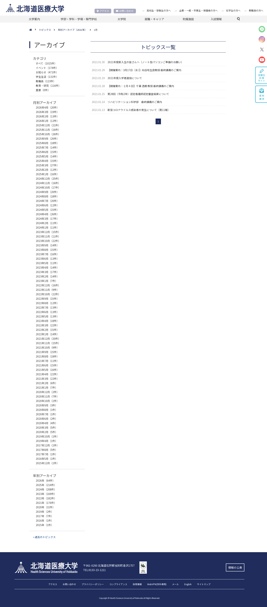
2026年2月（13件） (47, 116)
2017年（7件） (45, 516)
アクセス (103, 11)
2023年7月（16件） (47, 254)
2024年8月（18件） (47, 196)
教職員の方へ (256, 10)
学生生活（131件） (47, 77)
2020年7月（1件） (47, 414)
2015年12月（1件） (47, 463)
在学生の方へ (233, 10)
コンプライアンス (118, 584)
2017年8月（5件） (47, 450)
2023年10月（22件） (48, 241)
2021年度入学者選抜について (125, 78)
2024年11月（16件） (48, 183)
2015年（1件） (45, 525)
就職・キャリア (154, 19)
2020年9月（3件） (47, 405)
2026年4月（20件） (47, 107)
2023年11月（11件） (48, 236)
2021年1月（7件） (47, 387)
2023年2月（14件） (47, 276)
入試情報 (216, 19)
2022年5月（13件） (47, 316)
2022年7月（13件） (47, 307)
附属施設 (188, 19)
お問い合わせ (125, 11)
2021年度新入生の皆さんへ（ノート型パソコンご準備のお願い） (146, 62)
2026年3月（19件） (47, 112)
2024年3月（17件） (47, 218)
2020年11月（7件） (47, 396)
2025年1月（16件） (47, 174)
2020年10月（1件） (47, 401)
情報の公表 (235, 567)
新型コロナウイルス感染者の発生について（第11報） (139, 110)
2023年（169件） (46, 494)
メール (175, 584)
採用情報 (137, 584)
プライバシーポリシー (93, 584)
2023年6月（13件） (47, 258)
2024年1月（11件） (47, 227)
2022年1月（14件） (47, 334)
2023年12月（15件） (48, 232)
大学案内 (34, 19)
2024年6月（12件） (47, 205)
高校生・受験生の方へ (159, 10)
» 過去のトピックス (44, 537)
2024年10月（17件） (48, 187)
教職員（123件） (46, 81)
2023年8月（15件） (47, 250)
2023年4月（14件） (47, 267)
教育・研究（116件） (48, 85)
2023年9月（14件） (47, 245)
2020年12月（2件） (47, 392)
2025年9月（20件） (47, 138)
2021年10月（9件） (47, 347)
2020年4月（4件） (47, 423)
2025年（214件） (46, 485)
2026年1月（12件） (47, 121)
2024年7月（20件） (47, 201)
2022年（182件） (46, 498)
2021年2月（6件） (47, 383)
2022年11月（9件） (47, 290)
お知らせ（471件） (47, 72)
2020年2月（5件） (47, 432)
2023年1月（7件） (47, 281)
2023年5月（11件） (47, 263)
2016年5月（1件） (47, 458)
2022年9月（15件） (47, 298)
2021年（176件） (46, 503)
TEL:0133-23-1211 (94, 570)
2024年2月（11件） (47, 223)
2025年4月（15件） (47, 161)
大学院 (122, 19)
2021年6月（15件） (47, 365)
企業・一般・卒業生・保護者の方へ (198, 10)
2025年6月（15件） (47, 152)
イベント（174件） (47, 68)
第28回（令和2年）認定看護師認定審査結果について (138, 94)
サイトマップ (203, 584)
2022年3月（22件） (47, 325)
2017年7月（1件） (47, 454)
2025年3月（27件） (47, 165)
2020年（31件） (45, 507)
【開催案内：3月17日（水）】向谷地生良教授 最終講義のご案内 (144, 70)
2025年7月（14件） (47, 147)
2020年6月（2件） (47, 418)
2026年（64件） (45, 480)
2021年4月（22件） (47, 374)
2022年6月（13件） (47, 312)
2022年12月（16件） (48, 285)
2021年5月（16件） (47, 370)
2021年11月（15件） (48, 343)
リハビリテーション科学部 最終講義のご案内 (135, 102)
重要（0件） (43, 90)
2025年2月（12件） (47, 170)
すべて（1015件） (46, 63)
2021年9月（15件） (47, 352)
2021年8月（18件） (47, 356)
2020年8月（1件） (47, 410)
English (188, 584)
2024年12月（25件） (48, 178)
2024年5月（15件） (47, 210)
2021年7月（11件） (47, 361)
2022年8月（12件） (47, 303)
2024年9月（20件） (47, 192)
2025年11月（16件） (48, 130)
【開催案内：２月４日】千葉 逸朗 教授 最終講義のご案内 (141, 86)
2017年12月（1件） (47, 445)
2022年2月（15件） (47, 330)
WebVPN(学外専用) (157, 584)
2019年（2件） (45, 511)
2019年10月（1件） (47, 436)
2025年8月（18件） (47, 143)
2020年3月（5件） (47, 427)
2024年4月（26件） (47, 214)
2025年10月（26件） (48, 134)
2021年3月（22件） (47, 378)
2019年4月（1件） (47, 441)
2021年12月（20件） (48, 338)
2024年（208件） (46, 489)
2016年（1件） (45, 520)
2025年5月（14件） (47, 156)
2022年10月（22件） (48, 294)
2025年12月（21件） (48, 125)
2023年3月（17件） (47, 272)
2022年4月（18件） (47, 321)
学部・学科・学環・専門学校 (79, 19)
